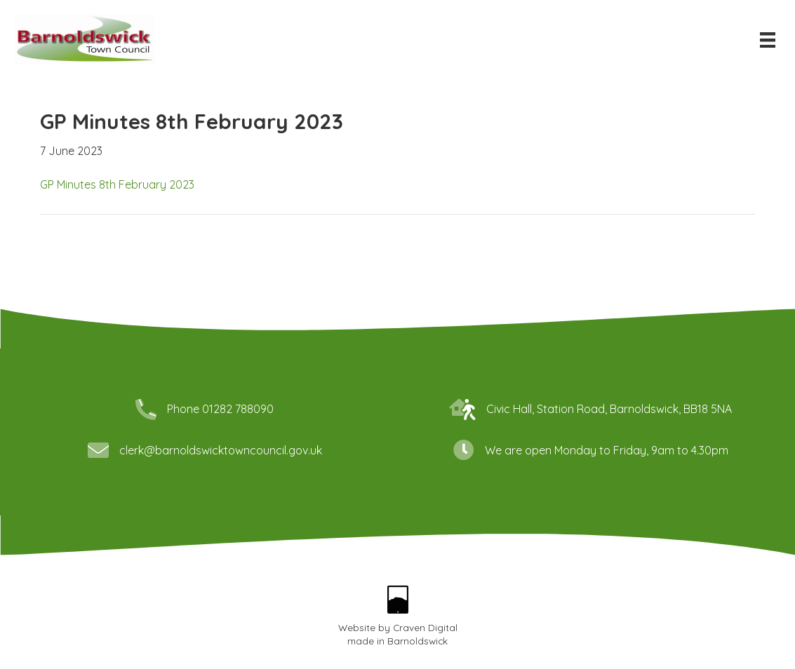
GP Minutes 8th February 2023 (117, 184)
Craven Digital (425, 627)
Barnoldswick (417, 641)
